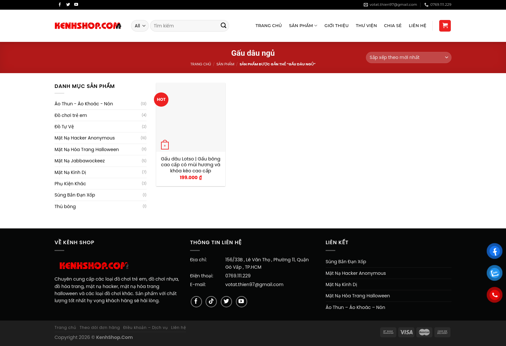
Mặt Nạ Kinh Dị (70, 172)
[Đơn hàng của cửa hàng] (408, 57)
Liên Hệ (418, 25)
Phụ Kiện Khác (70, 183)
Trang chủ (200, 64)
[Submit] (223, 26)
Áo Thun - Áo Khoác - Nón (84, 104)
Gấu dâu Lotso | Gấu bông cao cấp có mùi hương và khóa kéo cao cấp (190, 165)
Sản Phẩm (303, 26)
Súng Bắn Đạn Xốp (75, 195)
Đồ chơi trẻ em (71, 115)
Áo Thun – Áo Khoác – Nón (355, 307)
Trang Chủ (269, 25)
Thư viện (366, 25)
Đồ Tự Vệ (64, 126)
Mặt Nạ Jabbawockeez (80, 161)
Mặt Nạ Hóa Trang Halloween (87, 149)
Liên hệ (178, 327)
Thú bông (65, 206)
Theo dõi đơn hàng (99, 327)
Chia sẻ (393, 25)
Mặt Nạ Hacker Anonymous (85, 138)
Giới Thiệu (337, 25)
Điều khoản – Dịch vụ (145, 327)
